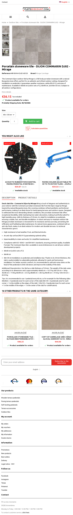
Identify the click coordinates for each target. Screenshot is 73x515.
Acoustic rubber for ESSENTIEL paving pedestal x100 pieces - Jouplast (20, 184)
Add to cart (32, 121)
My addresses (6, 431)
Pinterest (4, 486)
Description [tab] (8, 198)
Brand (33, 73)
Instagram (5, 479)
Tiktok (3, 483)
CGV (12, 464)
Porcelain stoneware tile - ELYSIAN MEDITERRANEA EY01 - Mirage (20, 339)
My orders (4, 424)
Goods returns (6, 438)
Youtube (4, 490)
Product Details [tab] (27, 198)
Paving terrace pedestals (10, 401)
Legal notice (5, 464)
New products (6, 453)
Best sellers (5, 457)
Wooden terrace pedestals (10, 398)
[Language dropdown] (64, 2)
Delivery (4, 460)
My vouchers (5, 427)
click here (25, 512)
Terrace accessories (8, 408)
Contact (5, 2)
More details (6, 92)
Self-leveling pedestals (9, 405)
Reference (6, 73)
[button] (3, 383)
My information (6, 434)
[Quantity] (14, 121)
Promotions (5, 450)
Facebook (4, 476)
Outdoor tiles (5, 412)
